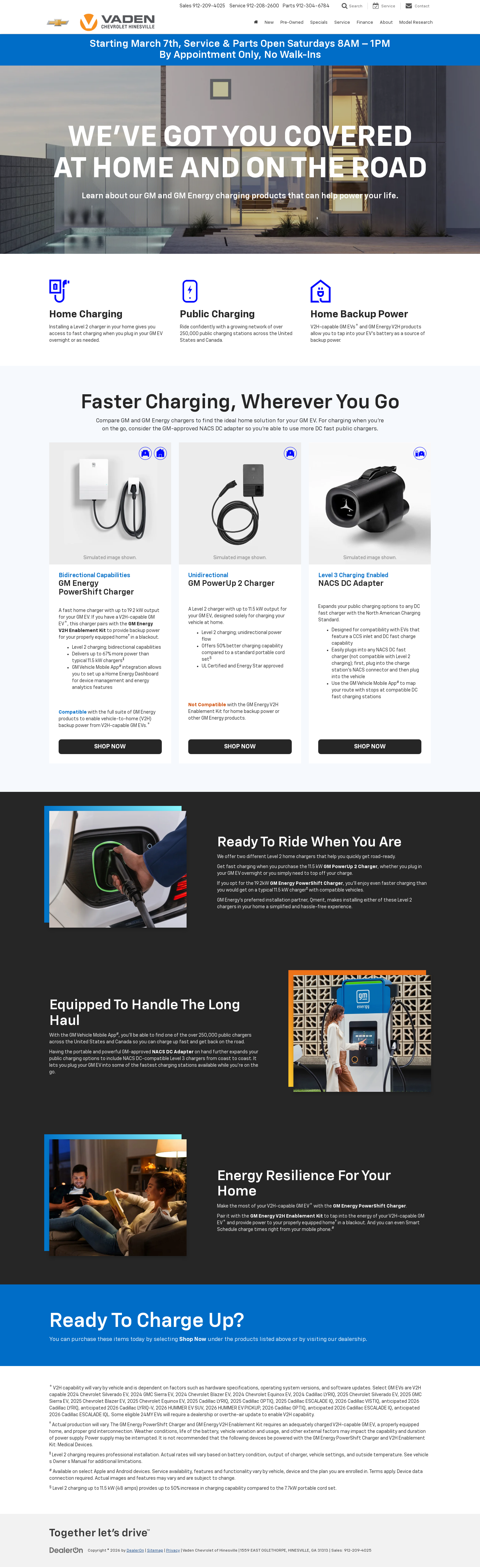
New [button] (269, 22)
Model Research (416, 22)
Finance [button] (365, 22)
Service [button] (342, 22)
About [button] (386, 22)
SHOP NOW (110, 747)
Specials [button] (319, 22)
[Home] (256, 22)
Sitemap (155, 1551)
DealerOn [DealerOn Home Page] (135, 1551)
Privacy (173, 1551)
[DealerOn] (66, 1550)
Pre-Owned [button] (291, 22)
